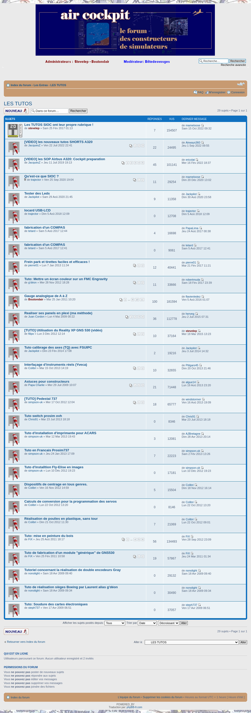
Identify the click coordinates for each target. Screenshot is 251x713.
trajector (36, 179)
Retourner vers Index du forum (26, 641)
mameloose (193, 125)
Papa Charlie (36, 384)
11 (142, 299)
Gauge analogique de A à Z (45, 296)
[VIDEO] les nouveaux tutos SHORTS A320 (58, 142)
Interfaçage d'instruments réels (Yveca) (55, 364)
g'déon (32, 282)
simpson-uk (35, 402)
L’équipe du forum (129, 697)
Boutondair (35, 299)
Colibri (32, 368)
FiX (30, 539)
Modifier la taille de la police (241, 84)
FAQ (200, 92)
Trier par (142, 622)
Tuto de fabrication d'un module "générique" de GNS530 (69, 553)
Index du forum (21, 85)
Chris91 (33, 419)
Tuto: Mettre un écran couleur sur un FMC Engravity (66, 279)
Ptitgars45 (192, 365)
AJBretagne (193, 433)
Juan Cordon (36, 316)
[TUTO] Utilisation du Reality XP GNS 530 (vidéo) (63, 330)
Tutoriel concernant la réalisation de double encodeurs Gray (72, 570)
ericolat (190, 159)
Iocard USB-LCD (37, 210)
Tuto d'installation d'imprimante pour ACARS (60, 433)
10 (137, 299)
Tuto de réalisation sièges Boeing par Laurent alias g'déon (71, 587)
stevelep (33, 128)
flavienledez (193, 296)
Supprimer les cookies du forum (163, 697)
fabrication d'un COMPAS (44, 227)
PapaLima (192, 228)
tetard (31, 230)
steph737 (34, 607)
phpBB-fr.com (134, 707)
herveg (190, 313)
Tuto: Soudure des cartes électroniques (56, 604)
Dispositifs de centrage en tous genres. (55, 484)
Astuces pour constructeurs (46, 381)
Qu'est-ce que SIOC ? (41, 176)
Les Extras (41, 85)
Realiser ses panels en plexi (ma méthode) (58, 313)
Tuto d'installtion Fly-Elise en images (53, 467)
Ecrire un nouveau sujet (16, 111)
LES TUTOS (58, 85)
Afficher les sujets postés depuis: (94, 622)
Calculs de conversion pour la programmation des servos (70, 501)
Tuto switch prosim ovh (43, 416)
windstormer (193, 399)
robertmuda (193, 279)
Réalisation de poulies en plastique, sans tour (61, 519)
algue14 (191, 382)
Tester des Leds (37, 193)
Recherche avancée (233, 64)
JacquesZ (34, 145)
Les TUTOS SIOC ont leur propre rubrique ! (58, 125)
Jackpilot (33, 196)
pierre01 (33, 265)
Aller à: (138, 642)
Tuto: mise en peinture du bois (48, 536)
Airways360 (193, 142)
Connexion (238, 92)
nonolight (34, 573)
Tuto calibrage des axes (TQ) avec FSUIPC (58, 347)
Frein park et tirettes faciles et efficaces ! (57, 262)
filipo (31, 333)
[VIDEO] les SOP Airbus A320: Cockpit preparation (64, 159)
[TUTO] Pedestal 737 (40, 399)
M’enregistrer (217, 92)
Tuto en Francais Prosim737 (46, 450)
